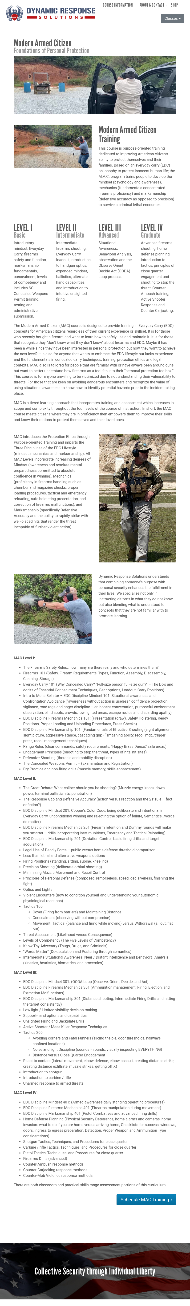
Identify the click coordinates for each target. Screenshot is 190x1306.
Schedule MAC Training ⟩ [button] (146, 1199)
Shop (174, 5)
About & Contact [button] (152, 5)
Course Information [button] (118, 5)
